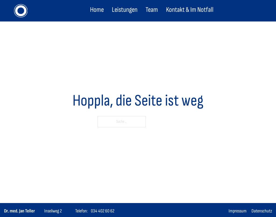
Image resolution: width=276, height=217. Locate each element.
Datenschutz (261, 211)
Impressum (238, 211)
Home (97, 10)
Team (152, 10)
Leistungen (124, 10)
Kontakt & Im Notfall (189, 10)
